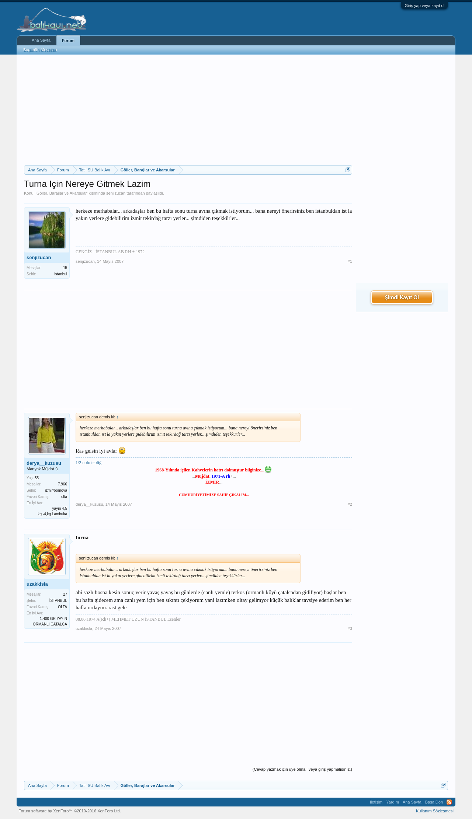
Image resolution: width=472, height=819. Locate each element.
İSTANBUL (58, 601)
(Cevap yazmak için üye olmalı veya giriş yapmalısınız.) (302, 769)
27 (65, 594)
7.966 (62, 484)
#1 (350, 261)
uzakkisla (37, 584)
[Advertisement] (188, 109)
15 (65, 268)
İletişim (376, 802)
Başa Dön (434, 802)
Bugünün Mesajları (40, 50)
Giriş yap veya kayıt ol (424, 5)
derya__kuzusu (44, 463)
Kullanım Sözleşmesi (435, 811)
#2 (350, 504)
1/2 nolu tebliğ (88, 462)
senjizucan (115, 193)
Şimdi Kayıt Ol (402, 297)
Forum (68, 40)
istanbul (61, 274)
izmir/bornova (56, 490)
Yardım (392, 802)
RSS (449, 802)
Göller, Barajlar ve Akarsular (62, 193)
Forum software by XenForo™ (69, 811)
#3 (350, 628)
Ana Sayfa (41, 40)
